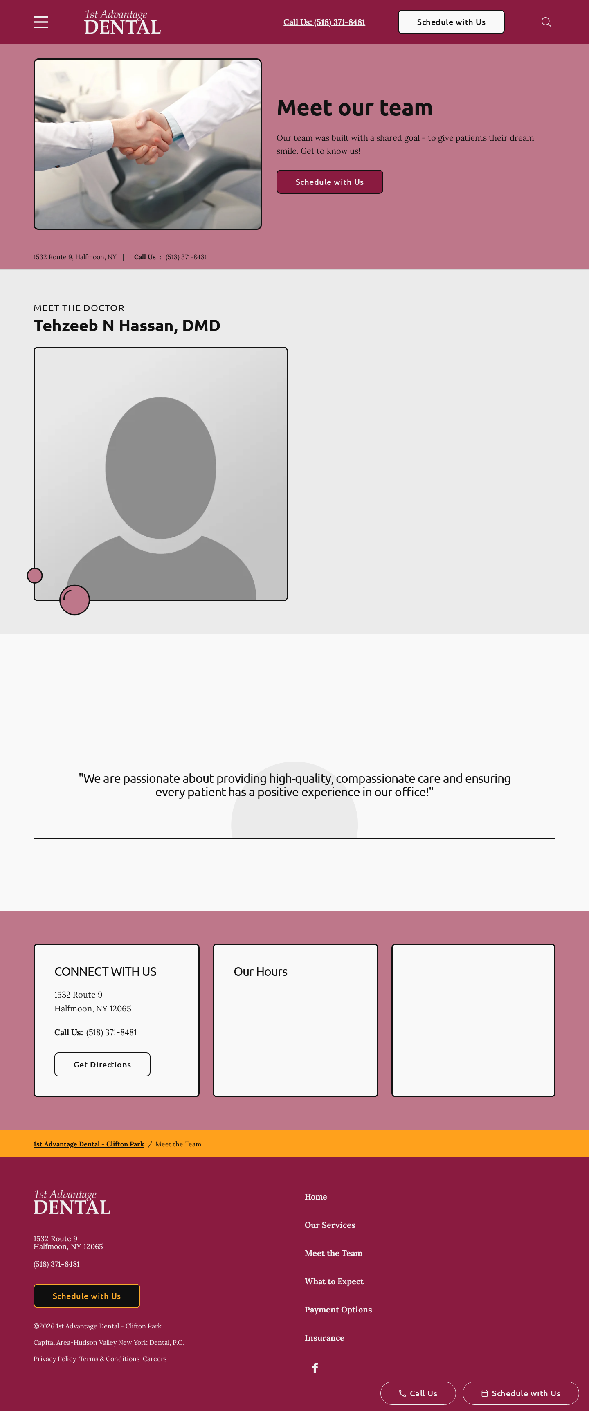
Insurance (324, 1337)
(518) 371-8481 (186, 257)
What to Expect (334, 1281)
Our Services (330, 1225)
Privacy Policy (55, 1359)
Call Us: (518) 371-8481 (324, 22)
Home (316, 1196)
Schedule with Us (451, 21)
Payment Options (338, 1309)
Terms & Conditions (109, 1359)
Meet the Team (333, 1253)
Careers (154, 1359)
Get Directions (102, 1064)
